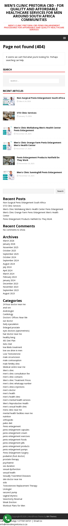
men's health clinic (11, 396)
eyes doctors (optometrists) (16, 330)
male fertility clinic (11, 363)
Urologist (7, 489)
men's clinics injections (13, 386)
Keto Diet (7, 344)
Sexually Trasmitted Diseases (17, 475)
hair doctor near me (12, 334)
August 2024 (9, 263)
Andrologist (8, 311)
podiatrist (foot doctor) (14, 456)
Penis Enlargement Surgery (15, 452)
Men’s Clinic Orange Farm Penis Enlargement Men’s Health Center (37, 144)
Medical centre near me (14, 367)
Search (60, 191)
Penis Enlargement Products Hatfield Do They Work (38, 158)
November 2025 (10, 247)
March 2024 (8, 273)
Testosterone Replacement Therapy (20, 485)
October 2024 (9, 257)
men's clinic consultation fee (16, 373)
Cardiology (8, 314)
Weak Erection (10, 502)
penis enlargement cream (15, 433)
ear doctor (8, 320)
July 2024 (7, 267)
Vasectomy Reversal (12, 499)
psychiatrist (8, 462)
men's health (9, 393)
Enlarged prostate (11, 327)
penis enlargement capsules (16, 429)
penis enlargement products (16, 446)
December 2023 (10, 283)
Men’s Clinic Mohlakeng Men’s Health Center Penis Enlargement (37, 129)
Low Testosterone (12, 353)
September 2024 (11, 260)
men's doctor (9, 390)
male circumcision (11, 357)
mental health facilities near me (18, 413)
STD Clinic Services (26, 112)
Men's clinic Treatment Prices (17, 380)
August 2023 (9, 293)
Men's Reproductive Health (15, 403)
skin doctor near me (12, 479)
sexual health (9, 472)
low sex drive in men (12, 350)
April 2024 (7, 270)
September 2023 (11, 290)
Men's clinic (8, 370)
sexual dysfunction (12, 469)
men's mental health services (16, 400)
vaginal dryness (10, 495)
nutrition (7, 416)
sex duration (9, 466)
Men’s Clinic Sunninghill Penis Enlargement (39, 172)
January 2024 (9, 280)
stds (5, 482)
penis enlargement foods (15, 439)
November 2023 (10, 286)
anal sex (7, 307)
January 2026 (9, 244)
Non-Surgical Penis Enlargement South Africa (41, 98)
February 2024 (10, 277)
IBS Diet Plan (9, 340)
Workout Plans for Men (14, 505)
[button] (64, 38)
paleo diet (7, 423)
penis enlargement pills (14, 442)
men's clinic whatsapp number (17, 383)
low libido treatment (12, 347)
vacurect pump (10, 492)
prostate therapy (11, 459)
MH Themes (51, 516)
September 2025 (11, 254)
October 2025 (9, 250)
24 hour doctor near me (14, 304)
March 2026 (8, 240)
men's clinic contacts (13, 376)
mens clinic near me (12, 409)
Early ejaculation (10, 324)
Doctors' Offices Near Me (15, 317)
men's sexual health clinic (15, 406)
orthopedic (8, 419)
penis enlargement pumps (15, 449)
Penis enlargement (12, 426)
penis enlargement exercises (16, 436)
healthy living (9, 337)
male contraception (12, 360)
